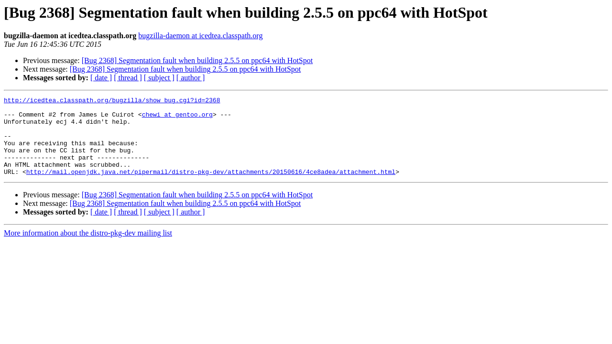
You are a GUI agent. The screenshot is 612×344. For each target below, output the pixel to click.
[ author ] (190, 78)
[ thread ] (128, 78)
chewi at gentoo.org (177, 118)
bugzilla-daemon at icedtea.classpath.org (200, 36)
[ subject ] (159, 78)
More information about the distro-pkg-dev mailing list (88, 249)
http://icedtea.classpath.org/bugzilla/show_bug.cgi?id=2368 (112, 101)
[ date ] (101, 78)
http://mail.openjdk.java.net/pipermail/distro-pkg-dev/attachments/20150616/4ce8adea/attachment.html (210, 187)
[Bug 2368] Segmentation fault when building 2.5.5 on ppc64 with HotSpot (197, 60)
